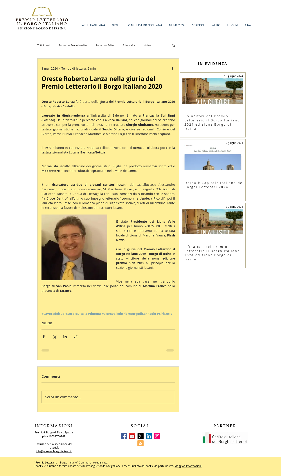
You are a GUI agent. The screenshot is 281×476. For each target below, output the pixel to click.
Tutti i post (43, 45)
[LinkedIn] (149, 436)
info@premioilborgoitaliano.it (54, 451)
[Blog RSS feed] (140, 443)
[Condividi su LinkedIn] (65, 337)
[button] (173, 45)
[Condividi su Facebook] (43, 337)
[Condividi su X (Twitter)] (54, 337)
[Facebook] (124, 436)
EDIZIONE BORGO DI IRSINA (42, 28)
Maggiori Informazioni (188, 466)
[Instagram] (157, 436)
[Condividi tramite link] (76, 337)
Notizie (46, 323)
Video (147, 45)
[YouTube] (132, 436)
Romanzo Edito (104, 45)
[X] (140, 436)
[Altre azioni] (172, 68)
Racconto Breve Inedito (73, 45)
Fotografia (128, 45)
